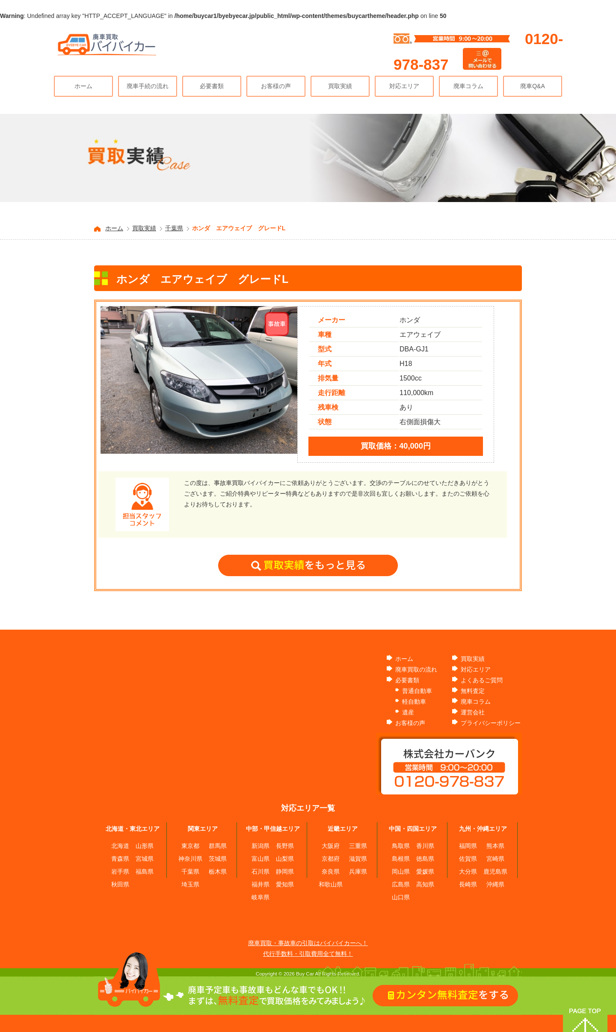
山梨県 (285, 858)
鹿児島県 (495, 871)
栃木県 (218, 871)
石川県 (261, 871)
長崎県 (468, 884)
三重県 (358, 845)
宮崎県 (495, 858)
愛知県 (285, 884)
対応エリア (404, 86)
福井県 (261, 884)
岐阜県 (261, 897)
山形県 (145, 845)
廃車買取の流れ (416, 669)
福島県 (145, 871)
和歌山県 (331, 884)
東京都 (190, 845)
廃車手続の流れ (148, 86)
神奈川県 (190, 858)
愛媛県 (425, 871)
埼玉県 (190, 884)
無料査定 (473, 690)
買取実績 (340, 86)
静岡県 (285, 871)
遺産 (408, 712)
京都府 (331, 858)
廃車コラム (468, 86)
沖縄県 (495, 884)
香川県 (425, 845)
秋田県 (120, 884)
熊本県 (495, 845)
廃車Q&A (532, 86)
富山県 (261, 858)
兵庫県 (358, 871)
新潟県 (261, 845)
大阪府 (331, 845)
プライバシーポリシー (491, 723)
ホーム (83, 86)
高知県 (425, 884)
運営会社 (473, 712)
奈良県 (331, 871)
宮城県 (145, 858)
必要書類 (212, 86)
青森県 (120, 858)
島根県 (401, 858)
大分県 (468, 871)
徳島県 (425, 858)
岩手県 (120, 871)
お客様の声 (276, 86)
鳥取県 (401, 845)
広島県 (401, 884)
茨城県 (218, 858)
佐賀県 (468, 858)
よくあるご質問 (482, 680)
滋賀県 (358, 858)
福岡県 (468, 845)
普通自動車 (417, 690)
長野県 (285, 845)
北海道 (120, 845)
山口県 (401, 897)
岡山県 (401, 871)
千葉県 (174, 228)
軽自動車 (414, 701)
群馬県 (218, 845)
